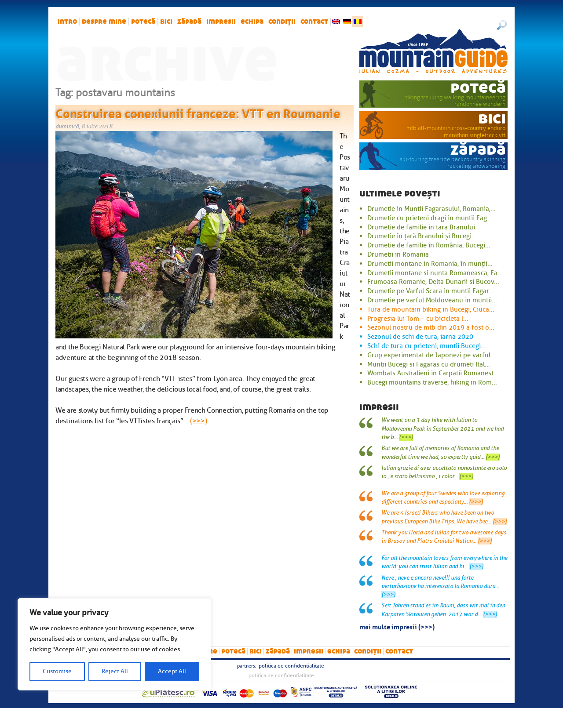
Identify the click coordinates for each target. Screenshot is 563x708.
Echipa (252, 21)
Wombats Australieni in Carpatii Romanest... (433, 373)
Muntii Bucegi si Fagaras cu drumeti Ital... (428, 364)
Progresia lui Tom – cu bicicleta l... (417, 318)
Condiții (282, 21)
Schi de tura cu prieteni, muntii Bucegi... (426, 345)
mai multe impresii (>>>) (397, 626)
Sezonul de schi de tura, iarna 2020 (420, 336)
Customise (57, 671)
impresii (221, 21)
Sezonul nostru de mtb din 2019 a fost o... (430, 327)
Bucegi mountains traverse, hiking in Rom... (432, 382)
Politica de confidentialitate (291, 665)
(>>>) (198, 421)
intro (67, 21)
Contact (314, 21)
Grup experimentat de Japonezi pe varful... (431, 355)
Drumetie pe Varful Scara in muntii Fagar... (430, 291)
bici (166, 21)
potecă (143, 21)
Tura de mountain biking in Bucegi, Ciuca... (430, 309)
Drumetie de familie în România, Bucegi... (428, 245)
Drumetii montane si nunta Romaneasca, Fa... (435, 273)
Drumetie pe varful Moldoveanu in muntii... (432, 300)
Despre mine (104, 21)
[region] (114, 644)
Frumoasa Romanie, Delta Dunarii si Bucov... (433, 281)
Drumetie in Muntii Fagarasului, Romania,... (431, 208)
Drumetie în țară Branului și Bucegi (419, 236)
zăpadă (189, 21)
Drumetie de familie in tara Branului (421, 227)
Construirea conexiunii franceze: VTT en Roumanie (197, 112)
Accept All (172, 671)
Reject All (115, 671)
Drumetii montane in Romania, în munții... (430, 263)
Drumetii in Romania (398, 254)
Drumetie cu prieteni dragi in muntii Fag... (429, 218)
